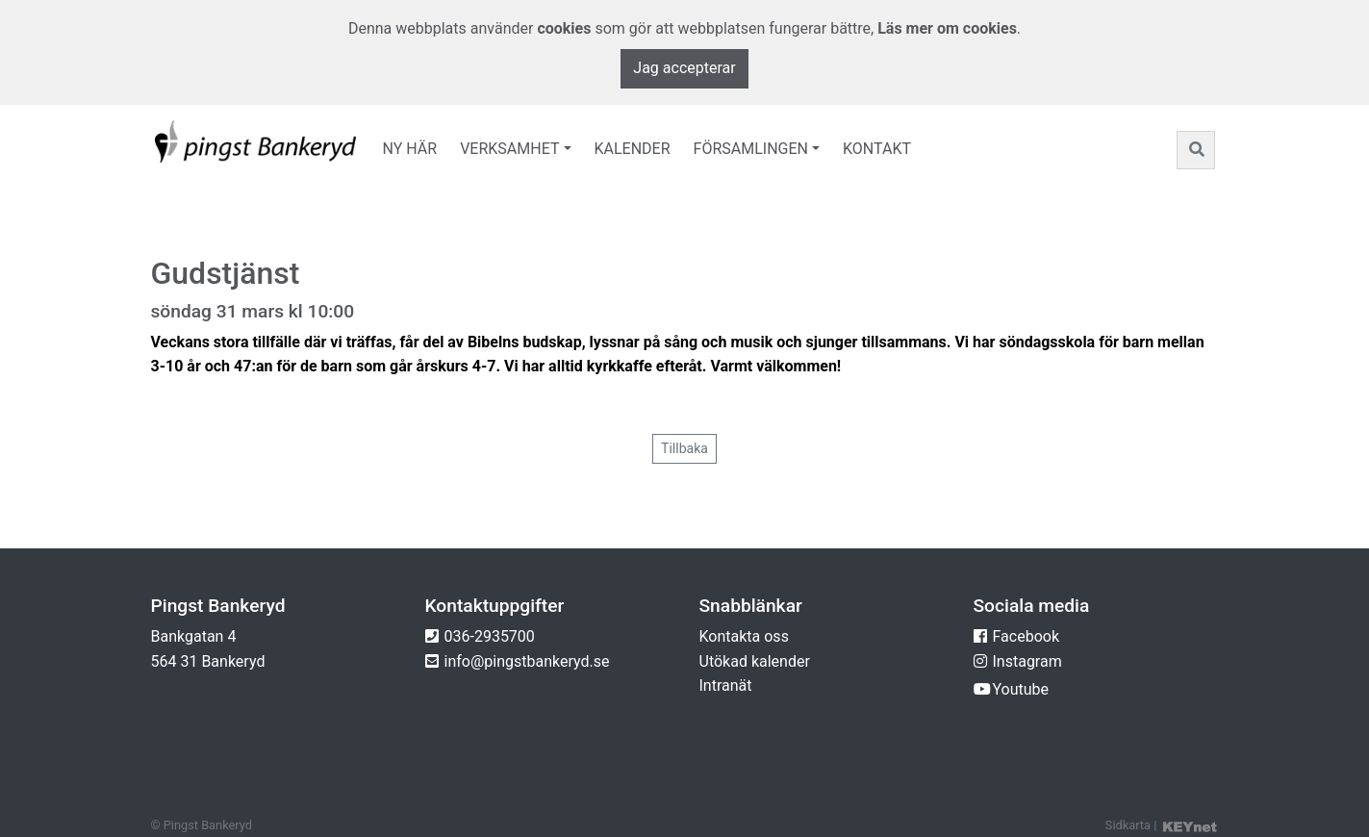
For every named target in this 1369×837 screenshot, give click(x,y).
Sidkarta (1128, 825)
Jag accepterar (684, 68)
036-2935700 (489, 636)
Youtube (1021, 689)
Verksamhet (509, 149)
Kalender (633, 149)
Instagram (1027, 661)
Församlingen (751, 149)
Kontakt (877, 149)
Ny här (410, 149)
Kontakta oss (744, 636)
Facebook (1026, 636)
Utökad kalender (754, 661)
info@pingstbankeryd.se (527, 661)
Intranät (725, 685)
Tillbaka (684, 448)
